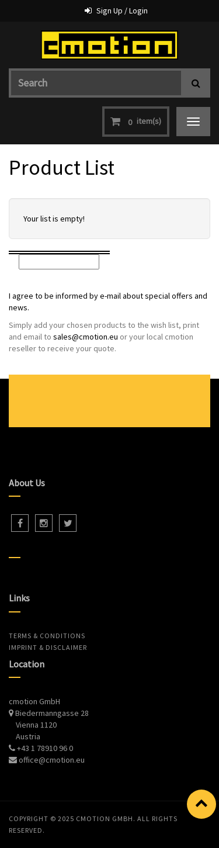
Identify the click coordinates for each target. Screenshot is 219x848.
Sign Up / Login (122, 10)
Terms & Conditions (47, 635)
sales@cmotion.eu (85, 336)
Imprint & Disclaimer (48, 647)
